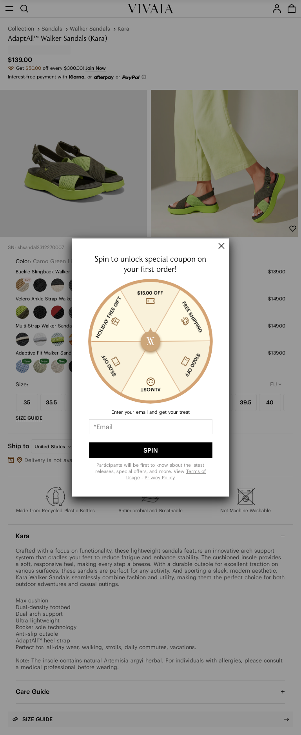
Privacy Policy (160, 477)
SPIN (150, 450)
